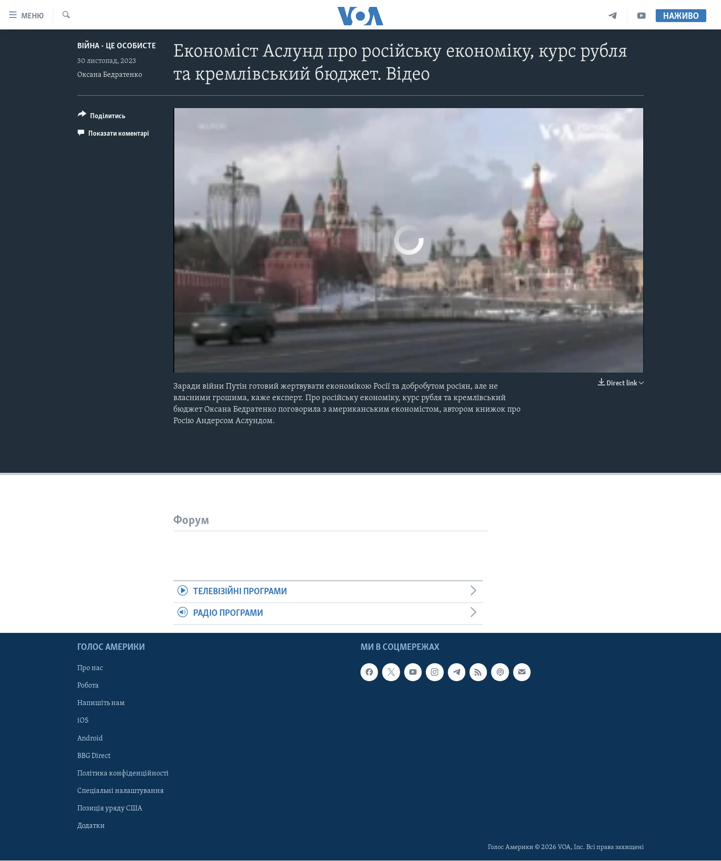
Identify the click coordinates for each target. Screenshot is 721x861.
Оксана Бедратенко (109, 75)
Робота (88, 686)
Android (90, 738)
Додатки (91, 826)
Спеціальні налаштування (120, 791)
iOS (83, 721)
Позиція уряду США (109, 808)
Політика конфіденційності (123, 773)
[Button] (102, 117)
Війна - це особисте (116, 46)
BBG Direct (93, 756)
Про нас (90, 668)
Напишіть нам (101, 703)
